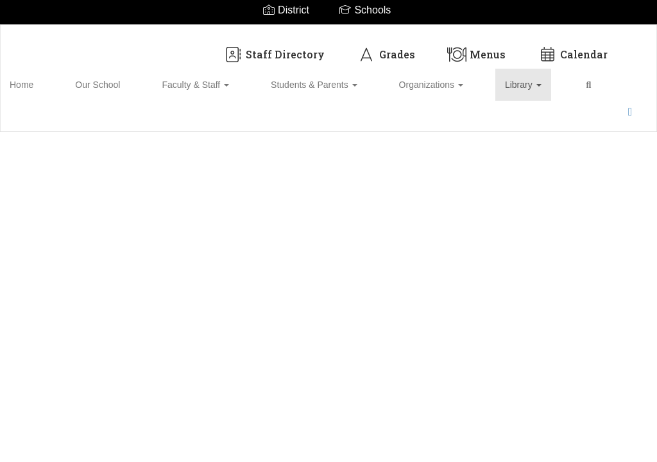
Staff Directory (274, 48)
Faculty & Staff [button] (170, 78)
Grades (386, 48)
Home (41, 78)
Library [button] (431, 78)
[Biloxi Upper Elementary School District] (328, 33)
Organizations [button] (361, 78)
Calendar (573, 48)
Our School (95, 78)
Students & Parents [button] (266, 78)
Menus (476, 48)
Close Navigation (533, 83)
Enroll (576, 120)
